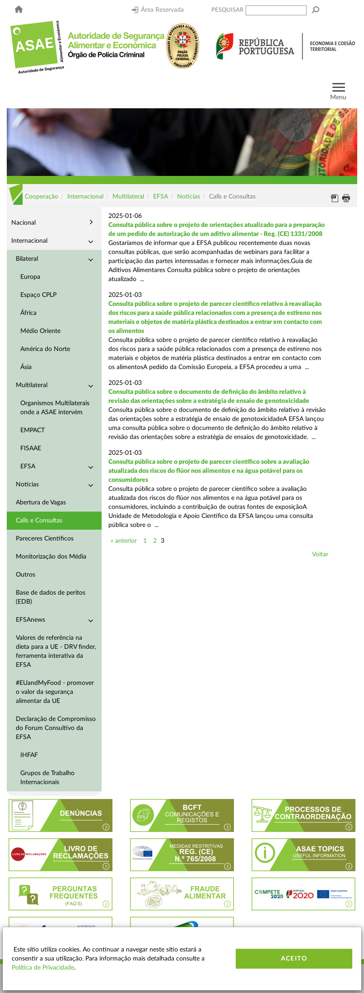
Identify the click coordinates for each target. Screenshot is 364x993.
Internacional (85, 197)
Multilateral (128, 197)
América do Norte (45, 349)
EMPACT (32, 430)
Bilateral (27, 259)
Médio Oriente (40, 331)
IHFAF (29, 755)
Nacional (23, 223)
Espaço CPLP (38, 295)
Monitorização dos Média (51, 557)
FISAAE (30, 448)
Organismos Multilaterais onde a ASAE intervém (54, 408)
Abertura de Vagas (41, 502)
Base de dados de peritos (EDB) (50, 597)
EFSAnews (30, 620)
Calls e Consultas (39, 520)
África (28, 313)
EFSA (160, 197)
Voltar (320, 554)
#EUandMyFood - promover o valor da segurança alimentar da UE (55, 692)
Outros (25, 575)
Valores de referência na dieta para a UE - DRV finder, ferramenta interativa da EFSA (56, 651)
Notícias (188, 197)
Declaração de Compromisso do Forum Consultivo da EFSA (56, 728)
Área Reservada (158, 9)
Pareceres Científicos (45, 539)
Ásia (26, 367)
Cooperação (41, 197)
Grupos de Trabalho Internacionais (47, 777)
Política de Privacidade (43, 968)
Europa (30, 277)
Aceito (294, 959)
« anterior (124, 541)
